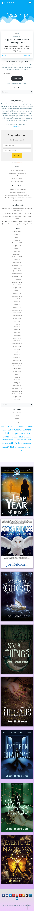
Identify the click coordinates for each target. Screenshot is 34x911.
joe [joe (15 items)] (28, 433)
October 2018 (17, 279)
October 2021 (17, 254)
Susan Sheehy (6, 208)
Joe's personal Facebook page (17, 173)
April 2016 (17, 304)
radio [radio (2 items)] (11, 439)
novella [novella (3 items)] (26, 437)
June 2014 (17, 352)
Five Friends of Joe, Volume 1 (22, 213)
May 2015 (17, 327)
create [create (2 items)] (8, 430)
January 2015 (17, 338)
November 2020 (17, 265)
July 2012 (17, 399)
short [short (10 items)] (9, 443)
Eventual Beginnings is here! (17, 192)
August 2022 (17, 246)
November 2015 (17, 310)
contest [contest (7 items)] (30, 426)
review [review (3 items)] (18, 439)
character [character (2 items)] (16, 426)
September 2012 (17, 394)
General (17, 418)
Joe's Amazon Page (17, 181)
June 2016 (17, 299)
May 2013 (17, 374)
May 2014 (17, 355)
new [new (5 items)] (16, 437)
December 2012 (17, 388)
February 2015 (17, 335)
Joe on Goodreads (17, 179)
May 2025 (17, 237)
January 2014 (17, 360)
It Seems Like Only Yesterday (17, 189)
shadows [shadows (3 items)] (4, 443)
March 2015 (17, 332)
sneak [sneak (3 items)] (20, 443)
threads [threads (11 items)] (18, 447)
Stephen (5, 216)
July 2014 (17, 349)
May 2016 (17, 302)
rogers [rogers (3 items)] (25, 439)
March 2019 (17, 268)
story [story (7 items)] (30, 443)
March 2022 (17, 251)
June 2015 (17, 324)
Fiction (17, 415)
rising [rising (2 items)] (22, 439)
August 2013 (17, 371)
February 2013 (17, 383)
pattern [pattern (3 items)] (4, 439)
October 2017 (17, 285)
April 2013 (17, 377)
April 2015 (17, 329)
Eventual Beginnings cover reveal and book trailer (17, 198)
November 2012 (17, 391)
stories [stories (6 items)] (25, 443)
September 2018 (17, 282)
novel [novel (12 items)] (21, 436)
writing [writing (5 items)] (19, 450)
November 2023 (17, 243)
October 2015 (17, 313)
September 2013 (17, 369)
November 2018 (17, 276)
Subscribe (17, 78)
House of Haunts (17, 200)
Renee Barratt (7, 213)
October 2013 (17, 366)
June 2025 (17, 234)
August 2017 (17, 288)
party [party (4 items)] (29, 437)
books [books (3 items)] (11, 427)
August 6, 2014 (17, 36)
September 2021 (17, 257)
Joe (18, 34)
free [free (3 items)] (13, 434)
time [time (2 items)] (23, 447)
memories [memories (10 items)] (7, 436)
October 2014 (17, 341)
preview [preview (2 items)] (8, 439)
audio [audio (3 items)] (2, 427)
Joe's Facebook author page (17, 170)
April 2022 (17, 248)
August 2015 (17, 318)
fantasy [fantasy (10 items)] (28, 429)
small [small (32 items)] (15, 442)
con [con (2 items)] (25, 426)
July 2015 (17, 321)
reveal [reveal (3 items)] (14, 439)
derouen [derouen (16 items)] (14, 429)
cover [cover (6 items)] (4, 430)
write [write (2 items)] (30, 447)
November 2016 (17, 296)
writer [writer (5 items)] (14, 450)
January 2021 (17, 262)
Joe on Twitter (17, 176)
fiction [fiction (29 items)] (8, 433)
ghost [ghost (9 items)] (17, 433)
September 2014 (17, 343)
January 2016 (17, 307)
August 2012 (17, 397)
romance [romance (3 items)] (30, 439)
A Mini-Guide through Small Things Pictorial (19, 221)
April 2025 (17, 240)
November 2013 (17, 363)
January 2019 (17, 271)
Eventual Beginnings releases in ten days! (17, 195)
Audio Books (17, 413)
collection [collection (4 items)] (21, 427)
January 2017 (17, 293)
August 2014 (17, 346)
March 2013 (17, 380)
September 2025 (17, 232)
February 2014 (17, 357)
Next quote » (17, 127)
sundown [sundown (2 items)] (4, 447)
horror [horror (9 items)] (23, 433)
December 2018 (17, 274)
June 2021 (17, 260)
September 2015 (17, 315)
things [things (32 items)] (11, 447)
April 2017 (17, 290)
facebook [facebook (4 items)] (22, 430)
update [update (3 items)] (27, 447)
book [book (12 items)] (7, 426)
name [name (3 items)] (13, 437)
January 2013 (17, 385)
